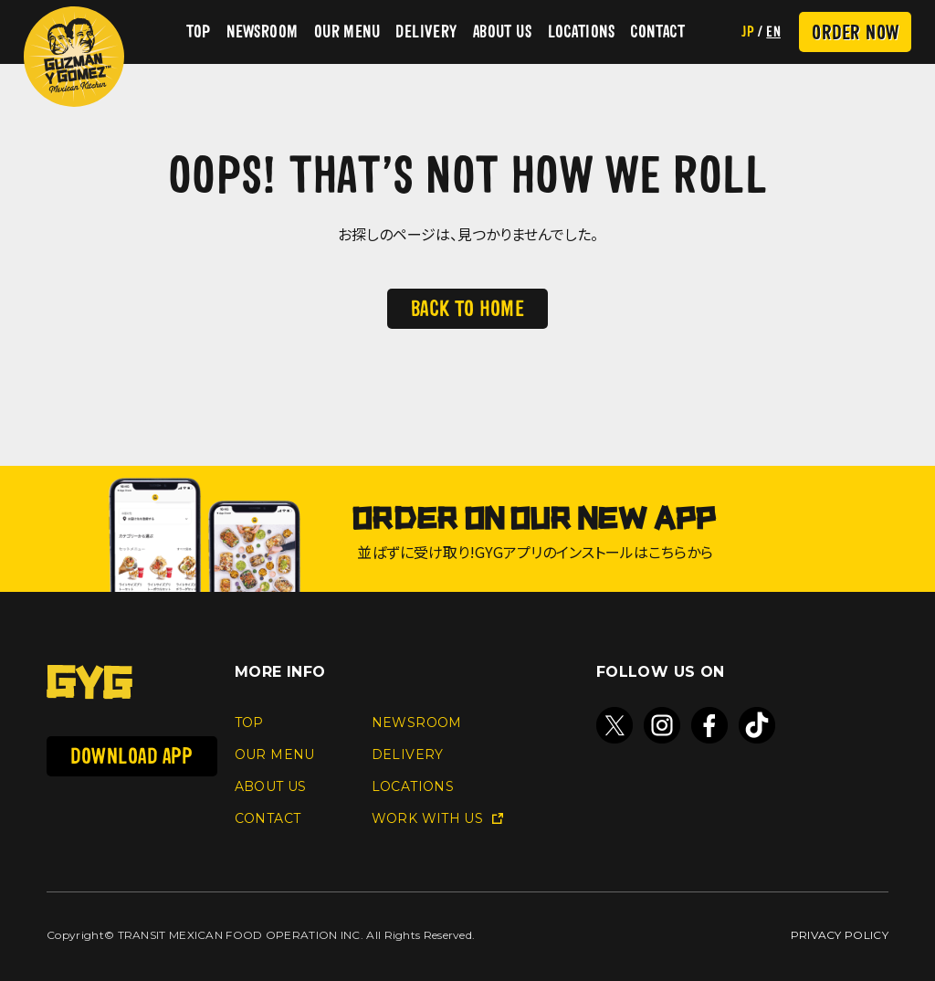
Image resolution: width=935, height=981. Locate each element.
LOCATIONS (581, 31)
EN (773, 31)
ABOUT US (502, 31)
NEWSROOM (262, 31)
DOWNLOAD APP (132, 756)
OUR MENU (347, 31)
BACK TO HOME (468, 308)
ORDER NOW (855, 32)
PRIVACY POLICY (839, 935)
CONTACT (657, 31)
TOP (198, 31)
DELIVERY (426, 31)
